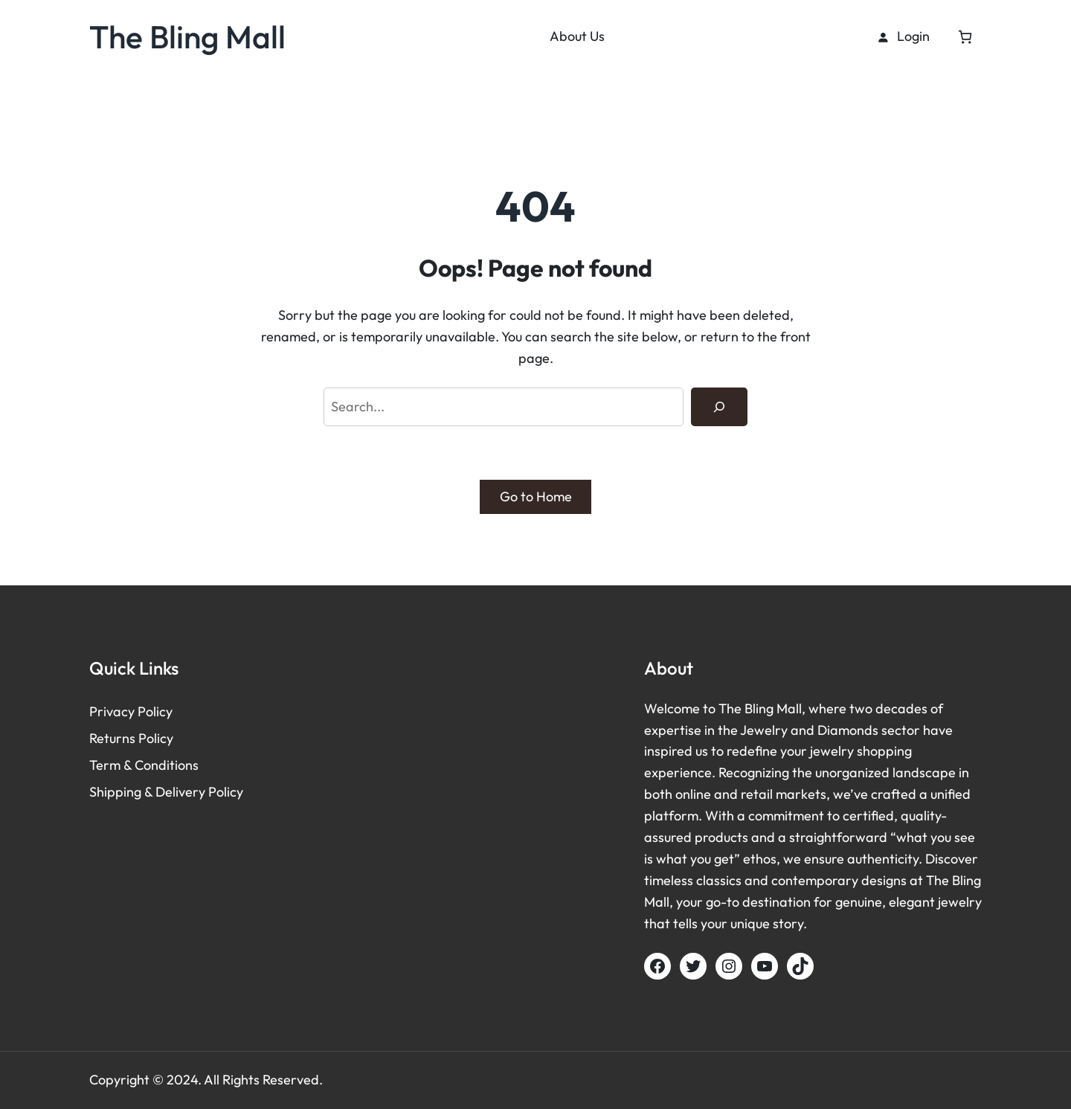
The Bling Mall (187, 36)
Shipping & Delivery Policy (166, 791)
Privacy (113, 711)
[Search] (719, 407)
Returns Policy (131, 738)
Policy (155, 711)
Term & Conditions (144, 765)
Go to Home (536, 496)
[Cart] (965, 37)
